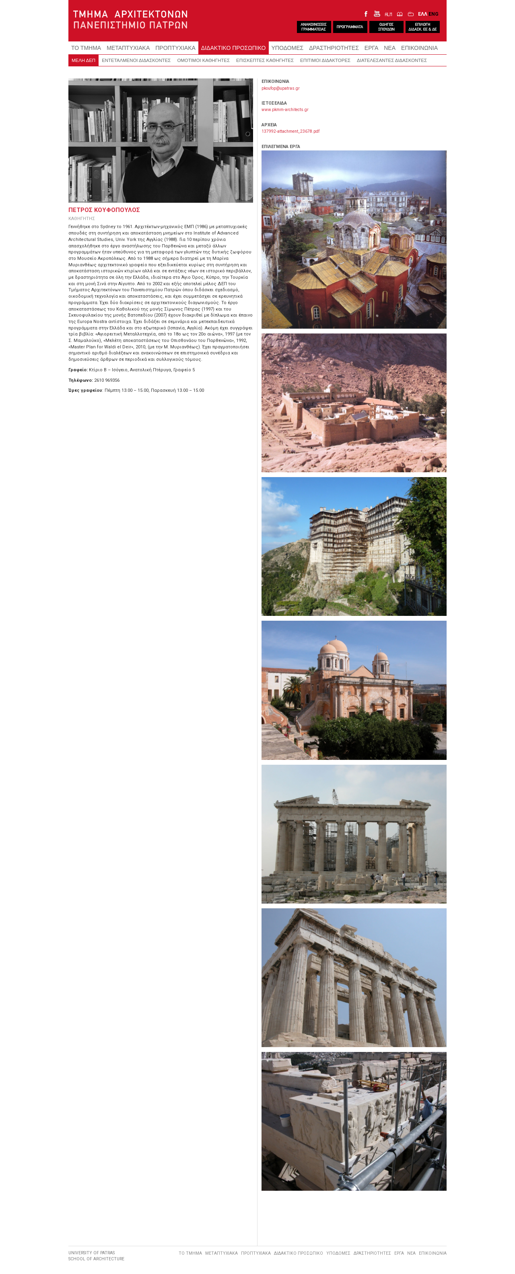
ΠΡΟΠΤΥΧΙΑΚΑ (175, 48)
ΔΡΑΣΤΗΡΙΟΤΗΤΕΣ (334, 48)
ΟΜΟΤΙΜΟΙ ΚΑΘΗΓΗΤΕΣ (203, 60)
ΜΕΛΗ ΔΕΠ (83, 60)
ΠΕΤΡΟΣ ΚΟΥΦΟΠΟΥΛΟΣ (104, 210)
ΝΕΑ (390, 48)
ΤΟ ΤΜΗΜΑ (86, 48)
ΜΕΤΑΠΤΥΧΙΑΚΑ (128, 48)
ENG (433, 14)
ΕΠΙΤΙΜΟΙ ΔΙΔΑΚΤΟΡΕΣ (325, 60)
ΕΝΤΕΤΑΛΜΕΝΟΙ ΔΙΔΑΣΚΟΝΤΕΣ (136, 60)
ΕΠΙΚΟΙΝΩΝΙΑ (419, 48)
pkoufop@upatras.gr (281, 88)
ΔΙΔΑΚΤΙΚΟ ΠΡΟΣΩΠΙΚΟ (233, 48)
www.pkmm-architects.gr (285, 109)
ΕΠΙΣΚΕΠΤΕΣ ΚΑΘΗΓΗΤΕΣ (265, 60)
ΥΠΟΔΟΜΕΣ (288, 48)
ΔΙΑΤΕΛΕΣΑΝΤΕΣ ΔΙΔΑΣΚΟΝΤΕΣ (392, 60)
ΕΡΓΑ (371, 48)
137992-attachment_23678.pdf (290, 131)
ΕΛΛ (422, 14)
